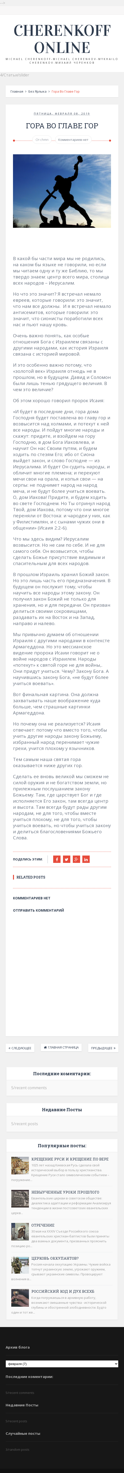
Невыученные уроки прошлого (64, 1181)
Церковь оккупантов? (53, 1248)
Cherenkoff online (62, 39)
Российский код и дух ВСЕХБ (61, 1281)
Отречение (41, 1215)
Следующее (20, 1038)
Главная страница (63, 1037)
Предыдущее (103, 1038)
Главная (15, 91)
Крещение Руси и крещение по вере (68, 1148)
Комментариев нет (73, 140)
